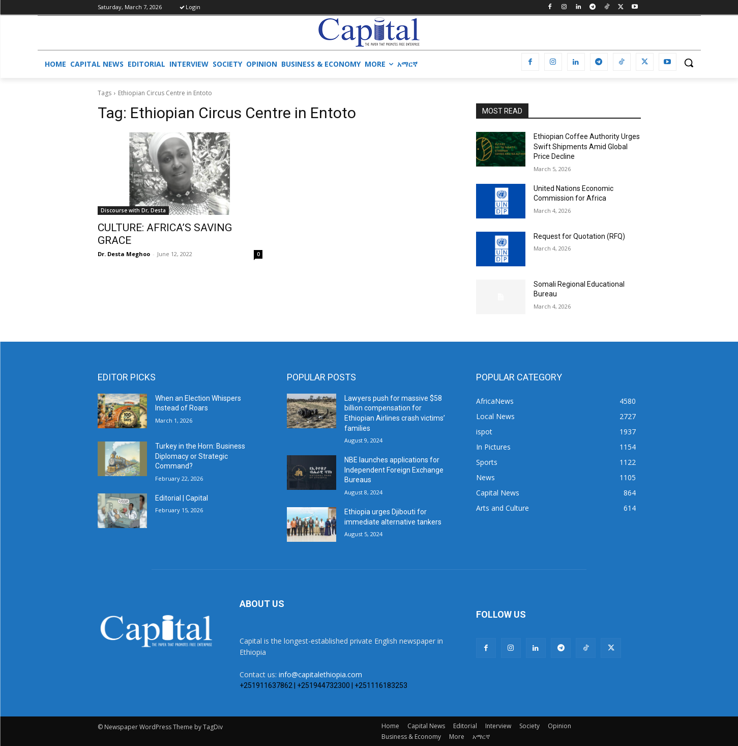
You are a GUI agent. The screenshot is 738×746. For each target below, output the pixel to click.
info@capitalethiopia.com (320, 674)
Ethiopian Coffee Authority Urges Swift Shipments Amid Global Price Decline (587, 146)
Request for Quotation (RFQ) (579, 236)
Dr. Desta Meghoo (124, 254)
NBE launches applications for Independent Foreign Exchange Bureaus (394, 470)
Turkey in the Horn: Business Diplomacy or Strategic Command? (200, 456)
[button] (688, 62)
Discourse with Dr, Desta (133, 210)
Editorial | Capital (181, 498)
